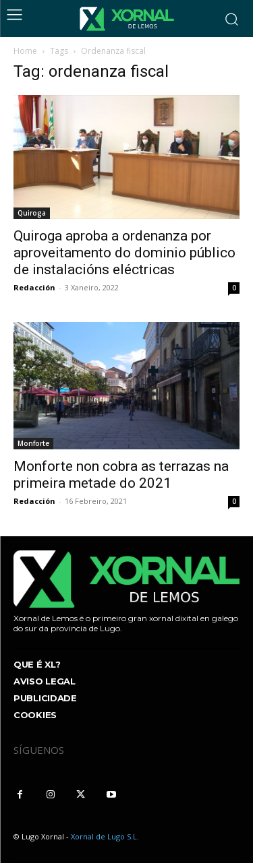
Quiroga (32, 213)
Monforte (33, 443)
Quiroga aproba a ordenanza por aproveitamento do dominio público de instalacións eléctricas (124, 253)
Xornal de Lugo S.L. (105, 836)
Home (25, 51)
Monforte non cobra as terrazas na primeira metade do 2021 (121, 474)
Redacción (34, 287)
